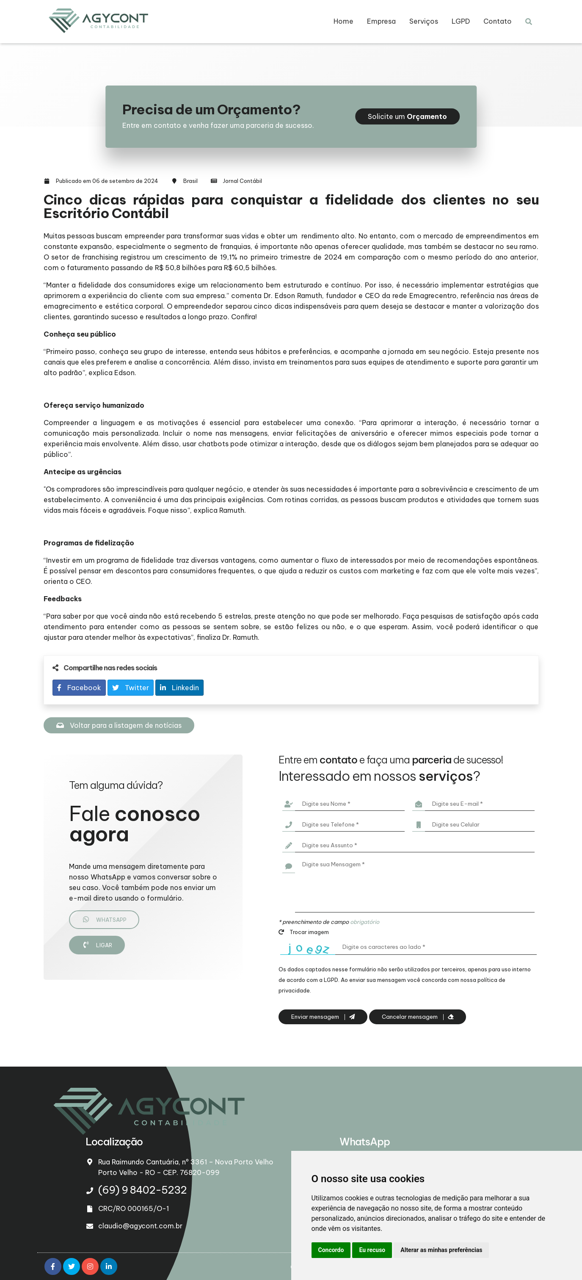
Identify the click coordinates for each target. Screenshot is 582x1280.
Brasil (190, 180)
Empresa (381, 21)
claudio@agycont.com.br (140, 1226)
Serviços (423, 21)
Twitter (130, 687)
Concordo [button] (331, 1250)
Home (343, 21)
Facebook (79, 687)
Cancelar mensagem (417, 1016)
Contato (497, 21)
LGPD (461, 21)
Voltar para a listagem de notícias (119, 725)
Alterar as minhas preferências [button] (441, 1250)
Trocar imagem (304, 932)
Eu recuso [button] (372, 1250)
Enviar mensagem (323, 1016)
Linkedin (179, 687)
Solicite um (407, 116)
